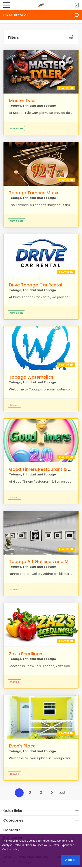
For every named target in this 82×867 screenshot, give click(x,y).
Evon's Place (22, 746)
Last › (63, 792)
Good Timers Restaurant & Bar (42, 469)
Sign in (76, 5)
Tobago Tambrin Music (34, 193)
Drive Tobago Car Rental (35, 285)
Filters (13, 37)
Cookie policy (10, 849)
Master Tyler (22, 100)
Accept (70, 860)
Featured (66, 88)
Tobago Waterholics (31, 377)
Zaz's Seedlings (25, 654)
